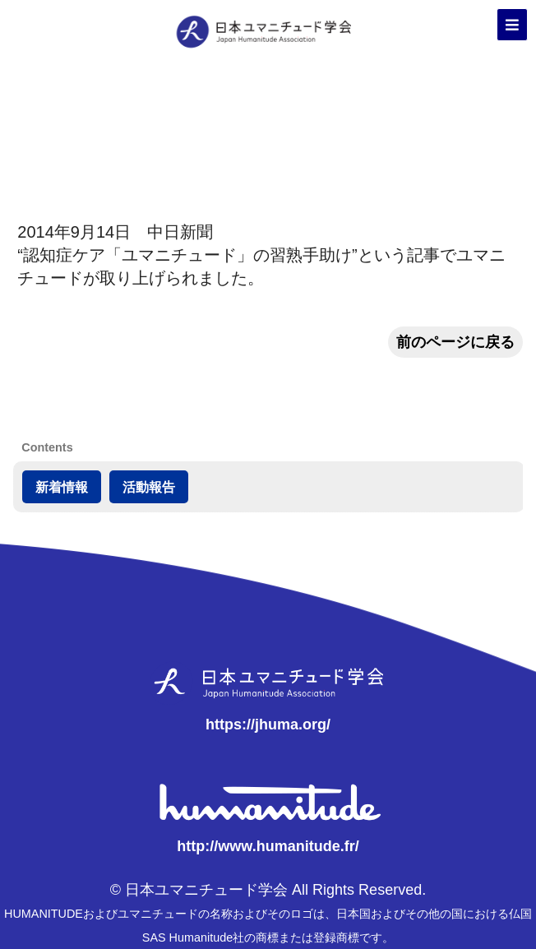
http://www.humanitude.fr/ (267, 846)
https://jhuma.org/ (268, 724)
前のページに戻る (455, 342)
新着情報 (61, 486)
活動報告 (148, 486)
